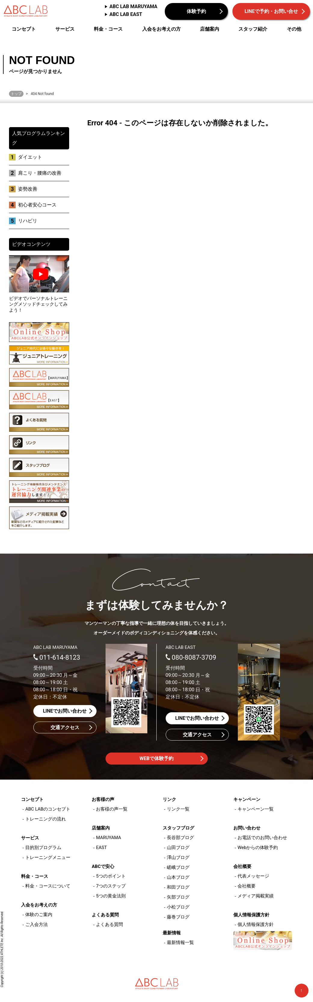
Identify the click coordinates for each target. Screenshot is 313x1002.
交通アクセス (65, 727)
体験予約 (196, 11)
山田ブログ (178, 847)
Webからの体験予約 (258, 847)
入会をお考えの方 (161, 29)
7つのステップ (110, 886)
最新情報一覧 (180, 942)
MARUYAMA (108, 837)
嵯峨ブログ (178, 867)
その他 (294, 29)
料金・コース (108, 29)
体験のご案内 (38, 914)
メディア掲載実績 (256, 896)
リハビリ (27, 221)
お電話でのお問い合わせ (262, 837)
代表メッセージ (253, 876)
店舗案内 (209, 29)
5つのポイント (110, 876)
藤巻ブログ (178, 917)
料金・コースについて (47, 886)
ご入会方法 (36, 924)
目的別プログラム (43, 847)
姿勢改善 (27, 189)
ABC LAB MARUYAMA (133, 6)
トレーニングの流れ (45, 819)
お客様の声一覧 (111, 809)
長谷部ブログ (180, 837)
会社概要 (247, 886)
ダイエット (30, 157)
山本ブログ (178, 877)
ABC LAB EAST (125, 14)
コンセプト (24, 29)
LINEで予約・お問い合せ (271, 11)
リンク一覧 (178, 809)
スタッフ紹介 (252, 29)
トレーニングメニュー (47, 857)
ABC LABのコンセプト (47, 809)
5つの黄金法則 (110, 896)
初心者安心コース (37, 205)
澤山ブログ (178, 857)
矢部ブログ (178, 897)
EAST (101, 847)
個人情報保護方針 (256, 924)
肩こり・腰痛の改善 (39, 173)
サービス (65, 29)
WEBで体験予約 (156, 758)
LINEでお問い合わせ (65, 711)
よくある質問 (109, 924)
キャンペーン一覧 (256, 809)
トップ (16, 94)
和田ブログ (178, 887)
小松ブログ (178, 907)
